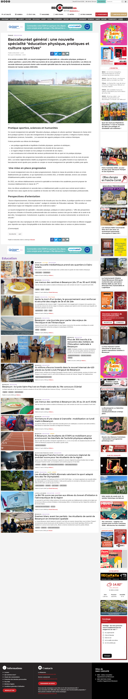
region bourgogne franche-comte (43, 377)
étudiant (44, 464)
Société (57, 493)
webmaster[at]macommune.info (47, 693)
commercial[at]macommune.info (47, 679)
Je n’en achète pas (110, 643)
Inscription (108, 322)
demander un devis (47, 683)
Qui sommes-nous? (10, 674)
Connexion (120, 322)
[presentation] (102, 466)
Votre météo (114, 571)
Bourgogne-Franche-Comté (44, 453)
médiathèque (47, 272)
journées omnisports (40, 445)
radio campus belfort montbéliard (55, 464)
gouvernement (39, 310)
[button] (122, 1)
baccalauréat (12, 234)
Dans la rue (108, 637)
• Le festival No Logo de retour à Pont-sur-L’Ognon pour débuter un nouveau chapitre (113, 85)
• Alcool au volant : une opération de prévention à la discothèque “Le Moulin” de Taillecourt (114, 97)
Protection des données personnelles (15, 679)
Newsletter (9, 690)
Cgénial (5, 392)
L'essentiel (114, 68)
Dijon (37, 472)
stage (50, 310)
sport (19, 234)
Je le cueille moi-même (111, 640)
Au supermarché (109, 632)
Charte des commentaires (12, 677)
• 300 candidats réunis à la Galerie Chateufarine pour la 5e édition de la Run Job (113, 91)
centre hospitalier (40, 485)
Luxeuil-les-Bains (40, 493)
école (42, 289)
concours (11, 392)
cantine (37, 289)
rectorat (70, 357)
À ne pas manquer (114, 455)
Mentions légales (9, 684)
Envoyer (107, 656)
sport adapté (55, 485)
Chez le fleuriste (109, 635)
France (10, 35)
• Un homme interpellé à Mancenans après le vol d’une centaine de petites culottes (111, 73)
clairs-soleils (39, 272)
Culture (45, 262)
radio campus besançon (71, 464)
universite (43, 329)
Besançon (38, 262)
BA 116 (53, 506)
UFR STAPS (63, 485)
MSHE (37, 329)
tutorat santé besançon (53, 527)
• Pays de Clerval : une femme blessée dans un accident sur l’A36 (113, 79)
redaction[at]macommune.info (47, 674)
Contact (6, 672)
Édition (66, 11)
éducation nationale (86, 355)
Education (18, 35)
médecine (44, 527)
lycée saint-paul (18, 392)
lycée (46, 310)
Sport (52, 433)
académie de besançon (73, 355)
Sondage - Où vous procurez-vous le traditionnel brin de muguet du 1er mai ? (112, 627)
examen (38, 527)
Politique (51, 297)
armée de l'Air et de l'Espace (42, 506)
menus (47, 289)
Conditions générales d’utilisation (14, 686)
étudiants (48, 485)
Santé (49, 472)
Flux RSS (7, 681)
